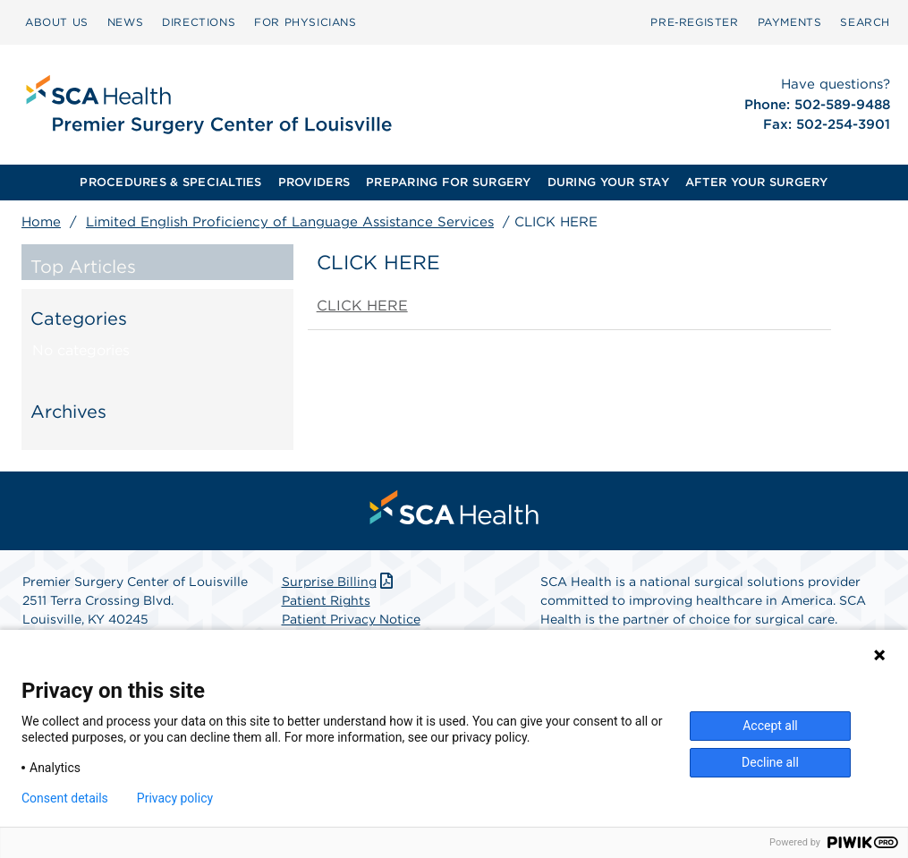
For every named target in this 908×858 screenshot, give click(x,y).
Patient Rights (326, 600)
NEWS (125, 22)
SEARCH (865, 22)
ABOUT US (57, 22)
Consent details (64, 798)
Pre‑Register (694, 22)
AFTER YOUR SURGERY (756, 182)
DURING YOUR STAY (608, 182)
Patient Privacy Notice (351, 619)
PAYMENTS (790, 22)
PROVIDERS (314, 182)
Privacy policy (175, 798)
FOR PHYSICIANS (305, 22)
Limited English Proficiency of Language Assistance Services (290, 222)
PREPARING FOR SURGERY (448, 182)
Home (41, 222)
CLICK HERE (362, 305)
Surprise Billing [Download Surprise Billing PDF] (339, 581)
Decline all (770, 762)
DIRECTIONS (198, 22)
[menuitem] (57, 22)
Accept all (770, 725)
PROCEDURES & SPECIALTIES (170, 182)
